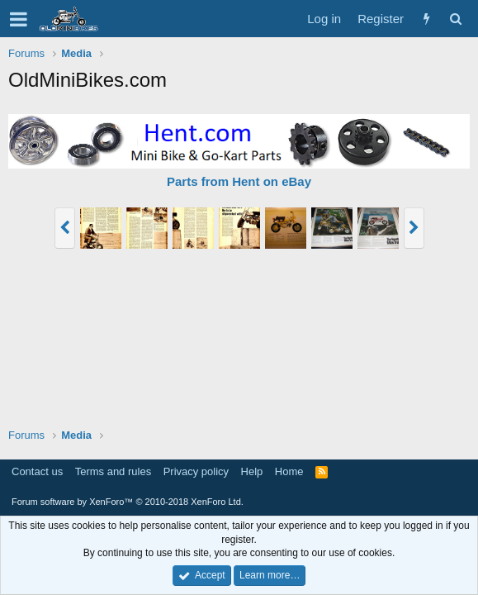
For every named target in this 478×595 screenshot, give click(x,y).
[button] (18, 19)
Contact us (37, 471)
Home (289, 471)
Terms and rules (113, 471)
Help (252, 471)
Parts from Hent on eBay (239, 181)
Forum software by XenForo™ (128, 502)
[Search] (455, 18)
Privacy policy (196, 471)
